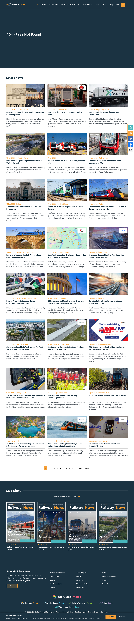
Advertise (87, 4)
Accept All (111, 617)
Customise (122, 617)
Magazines (114, 4)
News (43, 4)
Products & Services (70, 4)
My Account (130, 133)
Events (104, 584)
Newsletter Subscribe (57, 576)
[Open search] (37, 5)
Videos (52, 584)
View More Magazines (66, 500)
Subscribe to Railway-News (130, 127)
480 (80, 472)
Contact (52, 591)
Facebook (130, 144)
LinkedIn (130, 138)
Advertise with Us (82, 588)
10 (73, 472)
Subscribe (12, 590)
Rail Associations (56, 588)
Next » (86, 472)
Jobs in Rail (80, 591)
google (130, 149)
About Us (105, 588)
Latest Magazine (81, 576)
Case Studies (101, 4)
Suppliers (53, 4)
